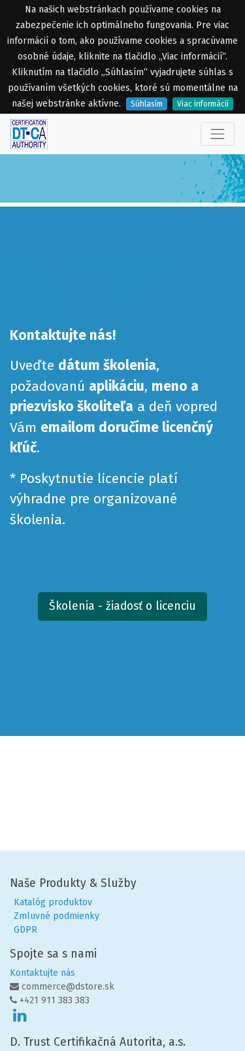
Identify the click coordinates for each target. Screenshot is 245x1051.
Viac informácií (203, 103)
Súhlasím (147, 103)
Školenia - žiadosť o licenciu (122, 606)
